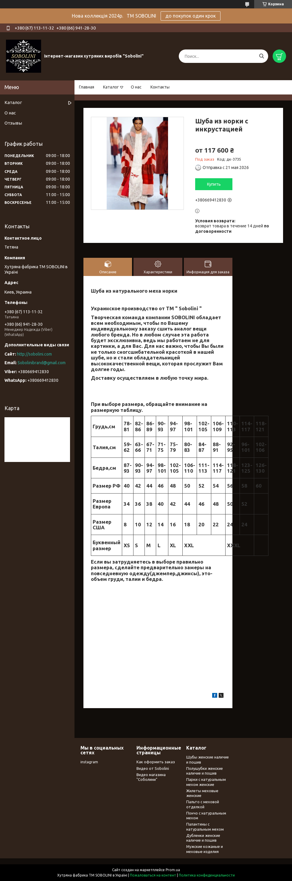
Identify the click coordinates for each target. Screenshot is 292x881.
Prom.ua (173, 870)
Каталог (111, 87)
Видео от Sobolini (152, 768)
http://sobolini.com (34, 354)
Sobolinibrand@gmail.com (42, 362)
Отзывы (13, 122)
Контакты (160, 87)
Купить (214, 184)
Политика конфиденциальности (207, 875)
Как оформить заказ (155, 762)
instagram (89, 762)
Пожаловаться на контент (153, 875)
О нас (136, 87)
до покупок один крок (190, 15)
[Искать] (261, 56)
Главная (86, 87)
